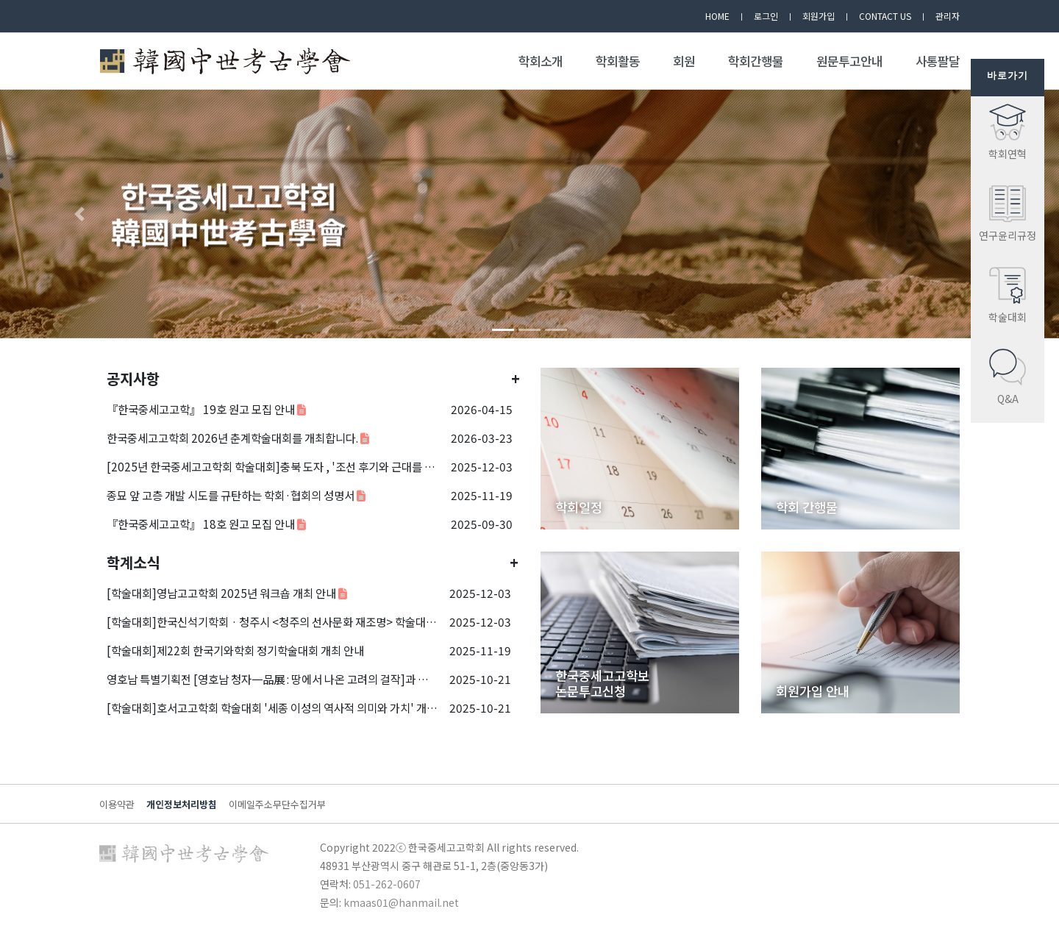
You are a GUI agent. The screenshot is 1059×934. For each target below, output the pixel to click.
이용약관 (117, 804)
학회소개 (540, 61)
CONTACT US (885, 16)
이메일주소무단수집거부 (277, 804)
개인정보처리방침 (181, 804)
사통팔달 (938, 61)
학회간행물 (755, 61)
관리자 (947, 16)
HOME (717, 16)
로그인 (766, 16)
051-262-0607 (387, 884)
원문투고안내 (849, 61)
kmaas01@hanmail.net (401, 902)
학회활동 (618, 61)
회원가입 (818, 16)
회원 (684, 61)
